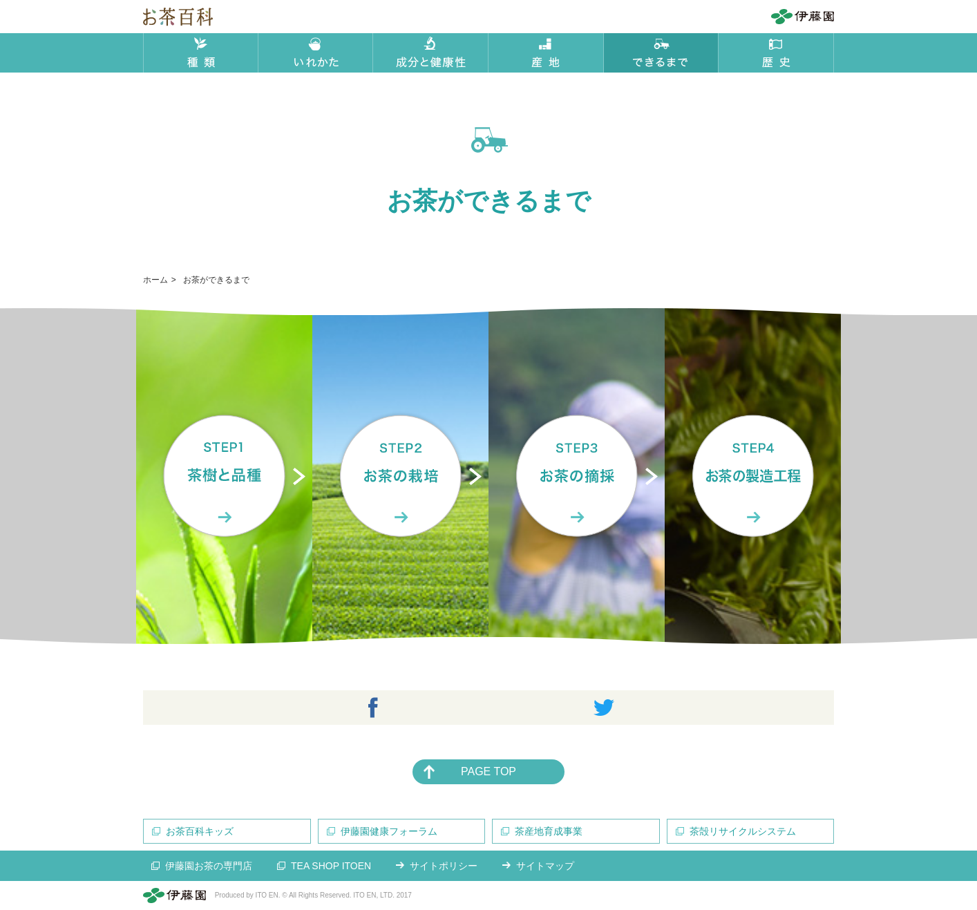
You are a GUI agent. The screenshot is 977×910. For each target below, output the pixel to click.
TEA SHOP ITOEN (331, 865)
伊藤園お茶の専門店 (208, 865)
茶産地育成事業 (548, 831)
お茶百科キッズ (200, 831)
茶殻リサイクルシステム (743, 831)
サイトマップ (545, 865)
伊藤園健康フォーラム (389, 831)
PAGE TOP (488, 771)
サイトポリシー (443, 865)
